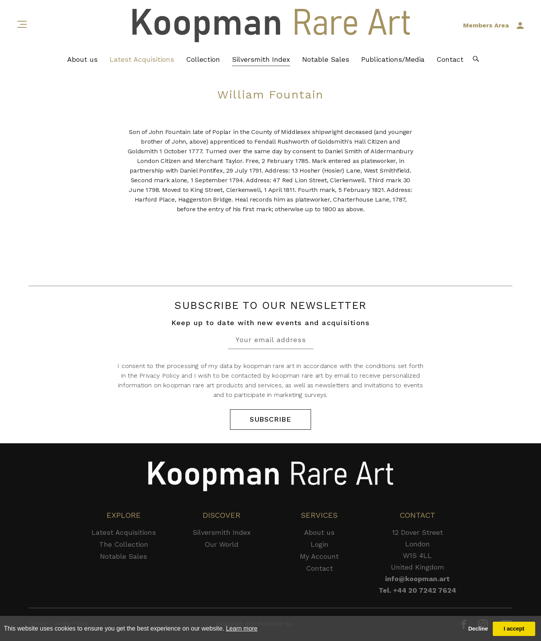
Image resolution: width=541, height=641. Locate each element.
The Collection (123, 544)
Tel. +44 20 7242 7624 (417, 590)
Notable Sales (325, 60)
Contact (449, 60)
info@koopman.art (417, 579)
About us (82, 60)
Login (319, 544)
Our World (221, 544)
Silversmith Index (261, 60)
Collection (203, 60)
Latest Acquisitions (142, 60)
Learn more (241, 628)
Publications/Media (392, 60)
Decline (478, 629)
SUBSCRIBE (270, 419)
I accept (514, 629)
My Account (319, 556)
